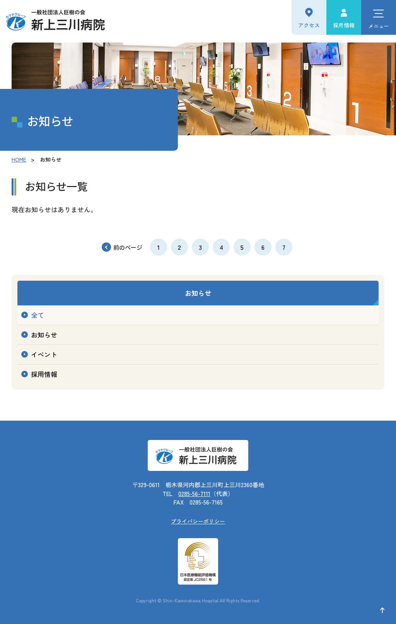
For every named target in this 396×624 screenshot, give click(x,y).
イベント (44, 354)
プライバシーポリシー (198, 521)
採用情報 (344, 25)
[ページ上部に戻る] (382, 610)
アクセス (309, 25)
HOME (19, 159)
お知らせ (198, 293)
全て (37, 315)
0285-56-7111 (194, 493)
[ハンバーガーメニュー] (378, 17)
